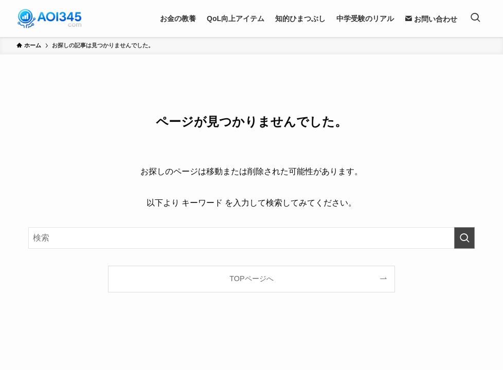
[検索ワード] (251, 238)
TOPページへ (251, 278)
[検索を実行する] (464, 238)
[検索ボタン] (475, 18)
